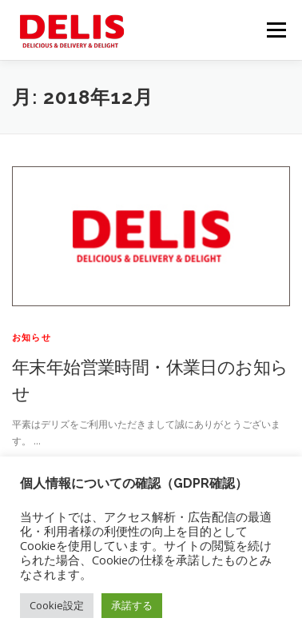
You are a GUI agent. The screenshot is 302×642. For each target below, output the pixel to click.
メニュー (276, 30)
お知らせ (31, 337)
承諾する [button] (132, 605)
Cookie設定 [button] (57, 605)
